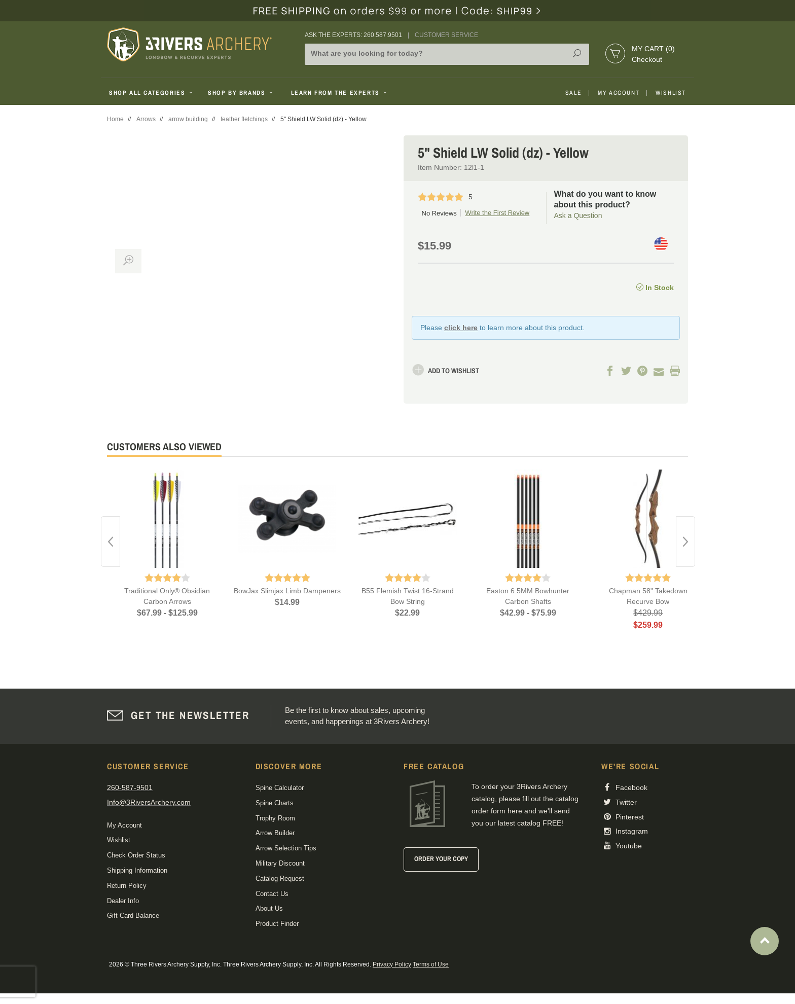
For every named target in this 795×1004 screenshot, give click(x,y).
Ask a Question (578, 215)
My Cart (653, 49)
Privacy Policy (392, 964)
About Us (269, 908)
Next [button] (685, 541)
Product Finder (277, 923)
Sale (573, 93)
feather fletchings (244, 119)
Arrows (146, 119)
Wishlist (671, 93)
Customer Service (446, 35)
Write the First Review (497, 213)
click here (461, 328)
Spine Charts (275, 803)
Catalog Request (280, 878)
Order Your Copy (441, 858)
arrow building (188, 119)
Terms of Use (431, 964)
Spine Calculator (280, 788)
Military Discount (280, 863)
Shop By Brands (241, 93)
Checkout (647, 59)
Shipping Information (137, 870)
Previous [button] (110, 541)
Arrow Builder (275, 833)
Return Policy (127, 885)
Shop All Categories (152, 93)
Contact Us (272, 894)
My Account (618, 93)
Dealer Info (123, 901)
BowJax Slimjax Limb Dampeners (287, 591)
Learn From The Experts (340, 93)
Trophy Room (275, 818)
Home (115, 119)
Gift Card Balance (133, 915)
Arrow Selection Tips (286, 848)
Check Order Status (136, 855)
